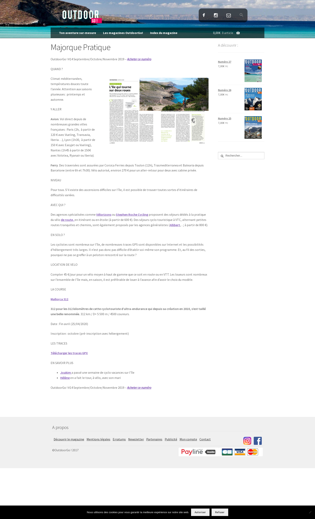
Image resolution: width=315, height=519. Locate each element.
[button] (241, 15)
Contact (228, 15)
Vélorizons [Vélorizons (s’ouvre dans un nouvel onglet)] (103, 214)
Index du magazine (163, 33)
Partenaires (154, 439)
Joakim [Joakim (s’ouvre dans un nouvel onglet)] (66, 372)
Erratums (119, 439)
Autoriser (200, 512)
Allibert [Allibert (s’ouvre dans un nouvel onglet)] (175, 225)
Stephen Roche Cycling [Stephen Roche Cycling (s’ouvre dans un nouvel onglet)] (132, 214)
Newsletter (136, 439)
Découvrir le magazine (69, 439)
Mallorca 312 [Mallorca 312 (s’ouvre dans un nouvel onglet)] (59, 299)
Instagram (216, 15)
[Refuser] (310, 512)
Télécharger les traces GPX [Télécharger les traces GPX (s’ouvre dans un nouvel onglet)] (69, 353)
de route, (68, 220)
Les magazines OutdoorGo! (123, 33)
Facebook (204, 15)
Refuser (219, 512)
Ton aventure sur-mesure (77, 33)
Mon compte (188, 439)
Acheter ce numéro (139, 59)
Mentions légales (98, 439)
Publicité (171, 439)
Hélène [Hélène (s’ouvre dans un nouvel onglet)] (65, 378)
